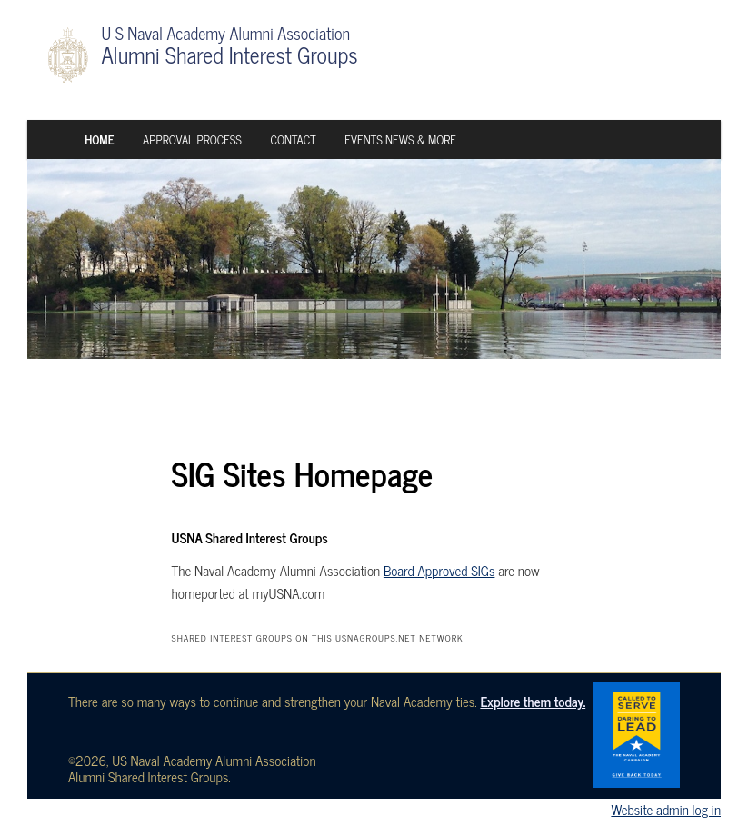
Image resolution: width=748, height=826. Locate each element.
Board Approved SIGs (439, 570)
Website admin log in (666, 809)
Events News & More (400, 139)
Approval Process (192, 139)
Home (99, 139)
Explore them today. (532, 701)
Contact (292, 139)
